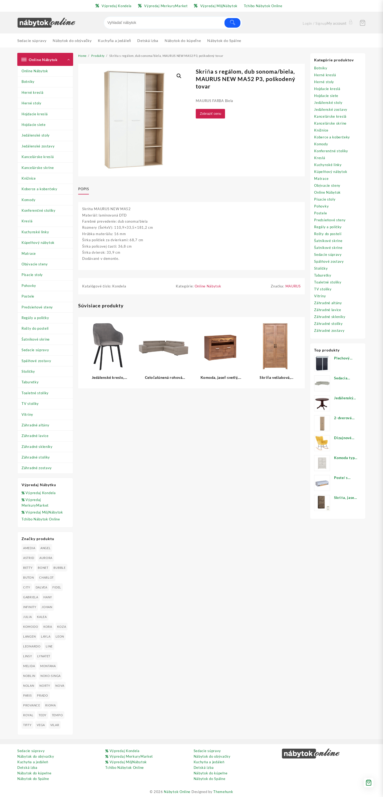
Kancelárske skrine (38, 168)
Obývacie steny (35, 264)
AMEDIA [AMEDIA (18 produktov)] (29, 548)
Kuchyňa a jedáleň (32, 762)
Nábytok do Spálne (33, 779)
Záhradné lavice (35, 436)
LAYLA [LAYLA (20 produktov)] (46, 636)
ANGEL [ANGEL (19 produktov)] (45, 548)
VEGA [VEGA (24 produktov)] (41, 725)
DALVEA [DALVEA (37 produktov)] (41, 587)
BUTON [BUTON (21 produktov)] (28, 577)
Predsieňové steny (37, 307)
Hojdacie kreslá (35, 114)
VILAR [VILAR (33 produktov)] (54, 725)
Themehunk (223, 792)
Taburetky (30, 382)
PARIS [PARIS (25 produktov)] (27, 695)
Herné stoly (31, 103)
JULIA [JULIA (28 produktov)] (27, 616)
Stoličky (28, 371)
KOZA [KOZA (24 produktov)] (61, 626)
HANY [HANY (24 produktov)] (47, 597)
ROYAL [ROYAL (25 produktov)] (28, 715)
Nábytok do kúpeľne (34, 773)
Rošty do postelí (35, 328)
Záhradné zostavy (37, 468)
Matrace (29, 253)
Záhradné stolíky (36, 457)
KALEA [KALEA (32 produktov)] (42, 616)
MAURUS (293, 286)
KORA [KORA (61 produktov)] (47, 626)
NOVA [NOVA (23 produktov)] (59, 685)
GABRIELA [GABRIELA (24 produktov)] (30, 597)
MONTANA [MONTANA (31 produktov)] (48, 666)
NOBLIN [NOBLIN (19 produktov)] (29, 675)
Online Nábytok (35, 71)
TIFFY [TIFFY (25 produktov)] (27, 725)
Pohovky (29, 285)
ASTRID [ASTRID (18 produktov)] (28, 557)
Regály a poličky (35, 318)
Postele (28, 296)
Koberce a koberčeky (39, 189)
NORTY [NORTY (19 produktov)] (44, 685)
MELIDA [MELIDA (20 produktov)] (29, 666)
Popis (83, 189)
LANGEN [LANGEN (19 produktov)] (29, 636)
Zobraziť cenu (210, 114)
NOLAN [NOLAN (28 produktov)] (28, 685)
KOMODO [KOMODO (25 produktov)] (30, 626)
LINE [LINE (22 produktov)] (49, 646)
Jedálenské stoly (36, 135)
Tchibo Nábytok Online (41, 519)
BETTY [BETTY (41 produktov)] (28, 567)
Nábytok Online (177, 792)
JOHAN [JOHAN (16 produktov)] (46, 607)
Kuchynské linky (35, 232)
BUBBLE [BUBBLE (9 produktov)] (59, 567)
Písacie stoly (32, 275)
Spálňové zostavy (36, 361)
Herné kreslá (32, 92)
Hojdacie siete (34, 124)
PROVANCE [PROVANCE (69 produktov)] (31, 705)
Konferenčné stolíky (39, 210)
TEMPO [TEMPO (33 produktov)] (57, 715)
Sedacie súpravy (35, 350)
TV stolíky (30, 403)
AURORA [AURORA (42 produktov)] (45, 557)
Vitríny (27, 414)
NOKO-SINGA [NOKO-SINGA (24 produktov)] (50, 675)
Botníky (28, 81)
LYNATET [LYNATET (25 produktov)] (43, 656)
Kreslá (27, 221)
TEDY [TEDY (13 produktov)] (43, 715)
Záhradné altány (35, 425)
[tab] (85, 189)
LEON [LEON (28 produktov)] (60, 636)
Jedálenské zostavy (38, 146)
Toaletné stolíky (35, 393)
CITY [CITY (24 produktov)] (26, 587)
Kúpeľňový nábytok (38, 242)
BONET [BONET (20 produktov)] (43, 567)
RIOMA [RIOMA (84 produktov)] (50, 705)
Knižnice (29, 178)
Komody (28, 200)
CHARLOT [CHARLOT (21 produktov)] (46, 577)
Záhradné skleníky (37, 446)
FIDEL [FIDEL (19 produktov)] (56, 587)
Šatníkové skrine (36, 339)
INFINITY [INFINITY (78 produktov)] (29, 607)
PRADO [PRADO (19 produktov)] (42, 695)
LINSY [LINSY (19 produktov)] (27, 656)
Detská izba (27, 767)
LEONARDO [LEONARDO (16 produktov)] (32, 646)
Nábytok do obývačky (35, 756)
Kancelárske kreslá (38, 157)
